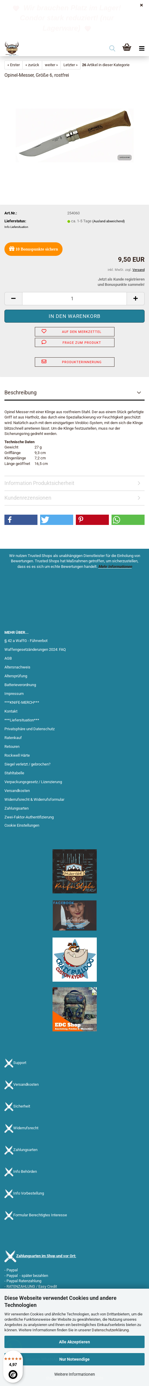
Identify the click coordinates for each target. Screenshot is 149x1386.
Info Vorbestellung (28, 1193)
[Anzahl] (74, 298)
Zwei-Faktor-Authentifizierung (29, 817)
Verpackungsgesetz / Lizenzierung (33, 782)
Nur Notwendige (74, 1359)
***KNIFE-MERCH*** (21, 702)
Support (19, 1062)
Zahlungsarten (16, 808)
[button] (13, 298)
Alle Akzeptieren (74, 1342)
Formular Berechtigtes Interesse (40, 1215)
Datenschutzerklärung (110, 1330)
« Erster (13, 65)
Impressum (14, 693)
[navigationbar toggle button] (141, 48)
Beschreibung (20, 392)
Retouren (11, 746)
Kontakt (10, 711)
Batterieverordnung (20, 685)
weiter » (51, 65)
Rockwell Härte (17, 755)
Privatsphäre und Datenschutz (29, 729)
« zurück (32, 65)
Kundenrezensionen (27, 498)
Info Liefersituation (16, 227)
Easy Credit (47, 1286)
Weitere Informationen (74, 1374)
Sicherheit (21, 1106)
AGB (8, 658)
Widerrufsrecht (25, 1128)
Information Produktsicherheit (39, 483)
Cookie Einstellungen (21, 825)
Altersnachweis (17, 667)
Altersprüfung (15, 676)
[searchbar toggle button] (112, 48)
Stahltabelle (14, 773)
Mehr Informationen (115, 566)
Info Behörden (25, 1171)
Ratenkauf (13, 737)
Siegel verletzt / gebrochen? (27, 764)
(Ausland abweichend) (108, 221)
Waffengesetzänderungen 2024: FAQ (35, 649)
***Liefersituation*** (21, 720)
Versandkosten (17, 790)
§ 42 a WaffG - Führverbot (26, 640)
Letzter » (70, 65)
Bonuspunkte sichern (33, 248)
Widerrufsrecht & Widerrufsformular (34, 799)
